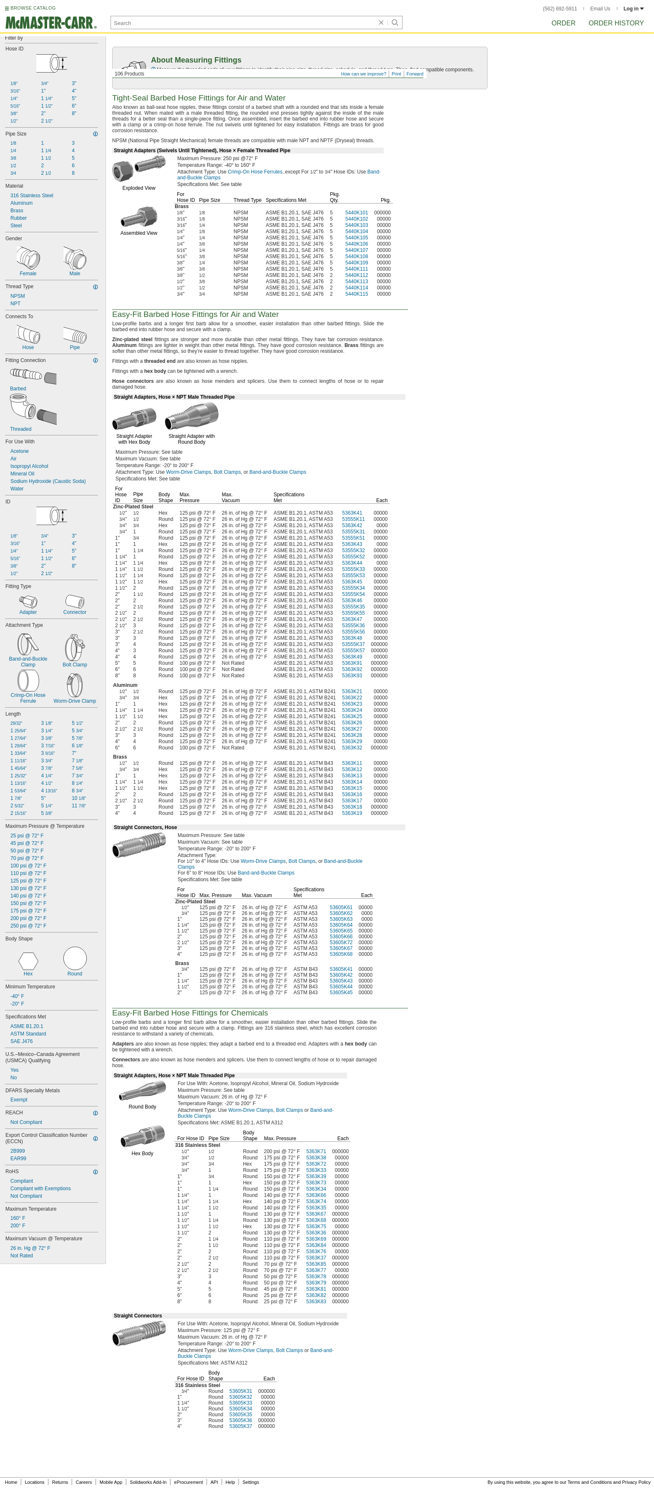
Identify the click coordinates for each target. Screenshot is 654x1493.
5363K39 (316, 1176)
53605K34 (240, 1409)
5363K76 (316, 1251)
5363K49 (352, 657)
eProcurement (188, 1482)
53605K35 (240, 1415)
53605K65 (341, 931)
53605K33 (240, 1403)
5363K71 (316, 1151)
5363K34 (316, 1189)
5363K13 (352, 776)
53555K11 (353, 519)
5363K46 (352, 600)
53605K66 (341, 937)
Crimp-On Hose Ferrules (255, 172)
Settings (250, 1482)
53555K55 (353, 613)
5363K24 (352, 710)
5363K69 (316, 1239)
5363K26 (352, 723)
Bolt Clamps (227, 472)
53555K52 (353, 557)
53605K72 (341, 942)
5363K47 (352, 619)
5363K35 (316, 1208)
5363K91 (352, 663)
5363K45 (352, 582)
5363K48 (352, 638)
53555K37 (353, 644)
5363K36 (316, 1233)
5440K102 (356, 219)
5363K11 (352, 763)
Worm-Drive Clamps (188, 472)
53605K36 (240, 1420)
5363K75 (316, 1226)
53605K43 (341, 981)
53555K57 (353, 651)
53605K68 (341, 954)
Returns (60, 1482)
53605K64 (341, 925)
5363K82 (316, 1295)
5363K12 (352, 769)
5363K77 (316, 1270)
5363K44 (352, 563)
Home (11, 1482)
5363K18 (352, 807)
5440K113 (356, 281)
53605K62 (341, 913)
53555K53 (353, 575)
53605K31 (240, 1391)
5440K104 (356, 231)
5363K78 (316, 1276)
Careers (83, 1482)
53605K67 (341, 948)
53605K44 (341, 987)
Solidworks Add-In (148, 1482)
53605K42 (341, 975)
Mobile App (111, 1482)
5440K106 (356, 244)
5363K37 (316, 1258)
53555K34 (353, 588)
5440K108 (356, 256)
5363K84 (316, 1245)
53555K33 (353, 569)
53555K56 (353, 632)
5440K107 (356, 250)
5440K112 (356, 275)
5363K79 (316, 1283)
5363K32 (352, 748)
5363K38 (316, 1158)
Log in (634, 9)
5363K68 (316, 1220)
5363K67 (316, 1214)
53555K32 (353, 550)
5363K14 (352, 782)
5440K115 (356, 294)
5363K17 (352, 801)
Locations (35, 1482)
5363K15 (352, 788)
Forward (415, 73)
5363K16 (352, 794)
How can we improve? (363, 73)
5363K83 (316, 1301)
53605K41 (341, 969)
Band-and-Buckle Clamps (277, 472)
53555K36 (353, 625)
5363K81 (316, 1289)
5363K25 (352, 716)
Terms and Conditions (590, 1482)
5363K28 (352, 735)
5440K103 (356, 225)
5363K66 (316, 1195)
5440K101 (356, 213)
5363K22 (352, 698)
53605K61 (341, 907)
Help (230, 1482)
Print (396, 73)
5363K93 (352, 676)
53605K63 (341, 919)
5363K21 (352, 691)
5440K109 (356, 263)
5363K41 (352, 513)
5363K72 (316, 1164)
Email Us (600, 9)
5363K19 (352, 813)
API (214, 1482)
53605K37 (240, 1426)
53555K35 (353, 607)
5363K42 (352, 525)
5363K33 (316, 1170)
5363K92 (352, 669)
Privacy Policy (636, 1482)
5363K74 (316, 1201)
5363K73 (316, 1183)
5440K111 (356, 269)
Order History (616, 23)
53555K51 (353, 538)
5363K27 (352, 729)
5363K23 (352, 704)
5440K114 (356, 288)
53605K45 (341, 992)
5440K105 (356, 238)
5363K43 (352, 544)
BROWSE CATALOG (32, 7)
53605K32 (240, 1397)
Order (563, 23)
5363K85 (316, 1264)
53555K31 (353, 532)
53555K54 (353, 594)
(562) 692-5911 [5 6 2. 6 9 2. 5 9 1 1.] (560, 9)
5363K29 (352, 741)
